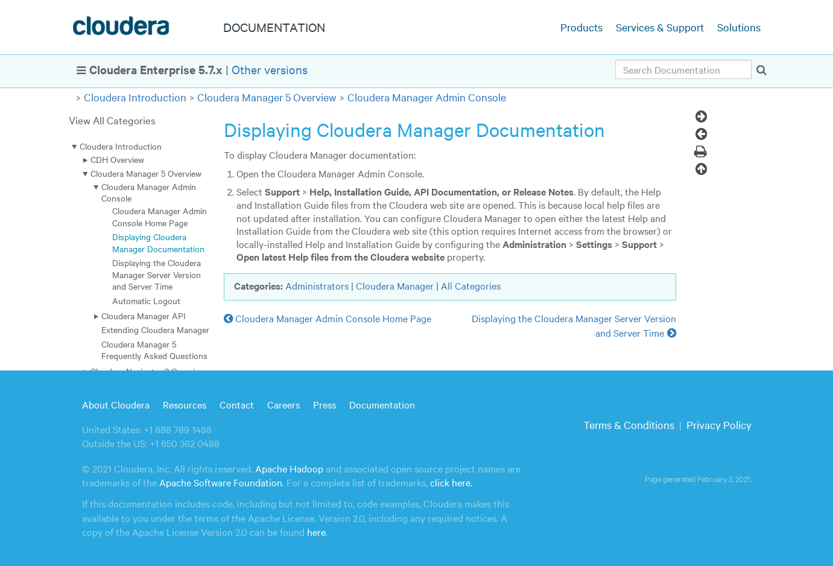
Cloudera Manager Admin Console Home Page (159, 216)
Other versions (270, 69)
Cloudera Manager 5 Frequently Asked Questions (154, 349)
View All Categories (112, 120)
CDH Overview (117, 159)
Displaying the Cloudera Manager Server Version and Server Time (156, 274)
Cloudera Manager (395, 285)
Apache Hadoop (289, 468)
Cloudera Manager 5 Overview (267, 97)
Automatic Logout (146, 300)
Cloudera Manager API (143, 316)
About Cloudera (116, 404)
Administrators (317, 285)
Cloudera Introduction (135, 97)
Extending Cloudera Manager (155, 329)
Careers (283, 404)
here (316, 531)
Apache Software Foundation (220, 482)
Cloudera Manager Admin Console (426, 97)
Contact (237, 404)
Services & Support (660, 27)
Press (324, 404)
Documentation (382, 404)
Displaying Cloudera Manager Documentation (158, 242)
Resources (184, 404)
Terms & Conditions (628, 424)
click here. (451, 482)
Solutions (739, 27)
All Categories (471, 285)
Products (581, 27)
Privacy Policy (719, 424)
